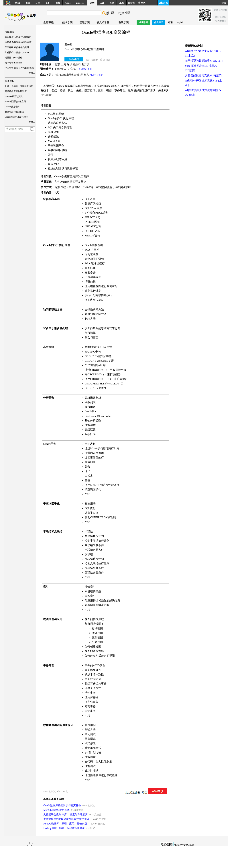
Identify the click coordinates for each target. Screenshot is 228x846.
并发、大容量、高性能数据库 (19, 86)
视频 (57, 2)
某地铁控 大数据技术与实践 (18, 37)
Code (67, 2)
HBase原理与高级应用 (15, 101)
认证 (102, 2)
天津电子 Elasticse (13, 62)
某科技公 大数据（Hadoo (17, 52)
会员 (224, 2)
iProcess (80, 2)
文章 (28, 2)
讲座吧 (141, 2)
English (179, 22)
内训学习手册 (96, 74)
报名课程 (74, 59)
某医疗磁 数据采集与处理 (17, 47)
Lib (48, 2)
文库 (37, 2)
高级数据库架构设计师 (16, 91)
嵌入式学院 (103, 22)
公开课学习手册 (84, 69)
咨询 (111, 2)
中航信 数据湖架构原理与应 (18, 42)
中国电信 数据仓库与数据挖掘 (19, 68)
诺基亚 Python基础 (13, 57)
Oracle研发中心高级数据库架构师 (84, 49)
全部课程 (48, 22)
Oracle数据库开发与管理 (16, 117)
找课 (127, 12)
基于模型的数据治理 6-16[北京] (204, 60)
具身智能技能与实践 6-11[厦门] (204, 75)
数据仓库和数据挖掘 (14, 111)
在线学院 (123, 22)
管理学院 (84, 22)
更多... (32, 73)
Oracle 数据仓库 (12, 106)
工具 (121, 2)
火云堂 (131, 2)
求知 (17, 2)
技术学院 (67, 22)
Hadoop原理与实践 (14, 96)
